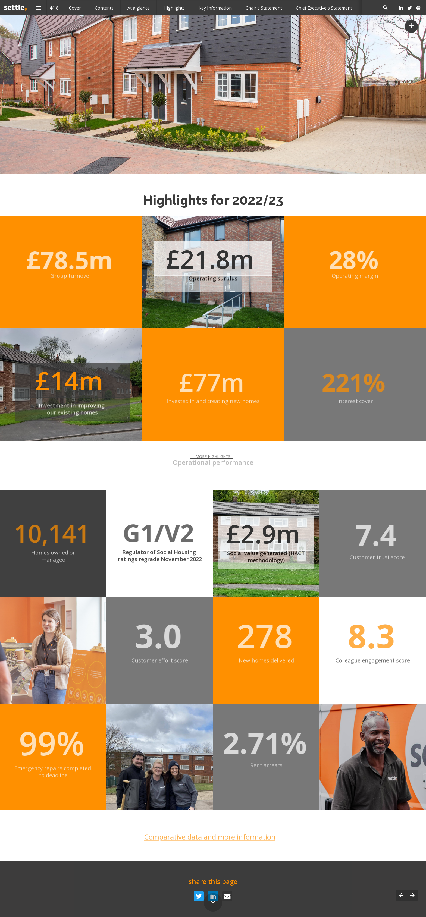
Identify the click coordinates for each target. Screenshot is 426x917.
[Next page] (412, 895)
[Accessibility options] (411, 26)
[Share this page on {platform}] (199, 896)
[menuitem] (75, 7)
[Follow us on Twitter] (410, 8)
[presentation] (213, 87)
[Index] (38, 7)
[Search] (385, 7)
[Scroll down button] (213, 902)
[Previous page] (401, 895)
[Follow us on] (418, 8)
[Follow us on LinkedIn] (401, 8)
